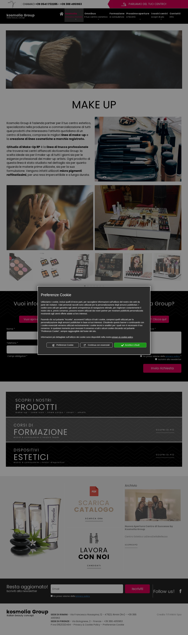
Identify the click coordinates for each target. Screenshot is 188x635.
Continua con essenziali (96, 345)
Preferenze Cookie (62, 345)
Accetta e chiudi (130, 345)
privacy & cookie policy (122, 337)
